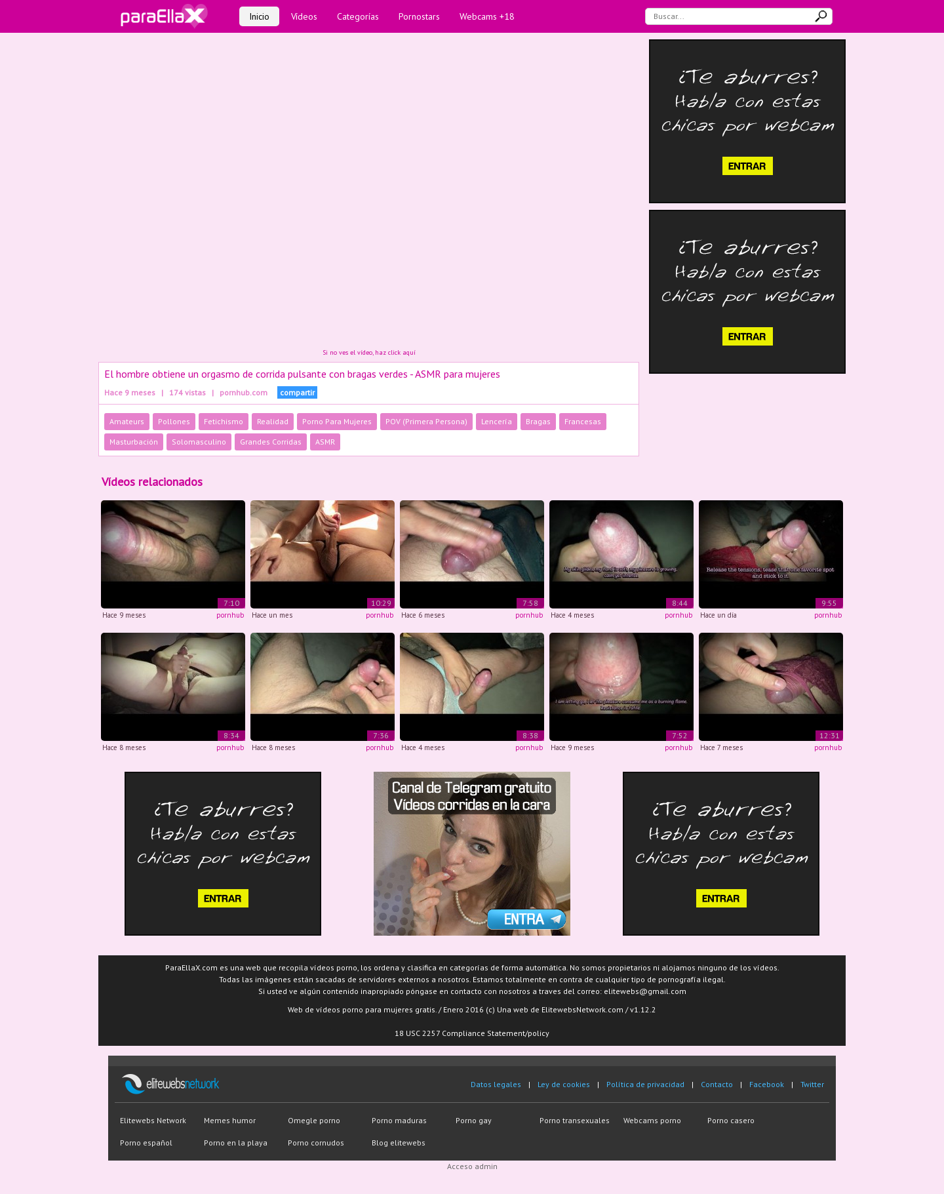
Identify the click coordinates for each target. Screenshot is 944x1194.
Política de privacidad (645, 1084)
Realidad (272, 421)
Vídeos (304, 16)
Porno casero (731, 1120)
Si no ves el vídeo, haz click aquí (369, 352)
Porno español (146, 1142)
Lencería (496, 421)
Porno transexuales (575, 1120)
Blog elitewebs (398, 1142)
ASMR (325, 442)
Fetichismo (223, 421)
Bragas (538, 421)
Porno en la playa (235, 1142)
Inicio (259, 16)
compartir (297, 392)
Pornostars (419, 16)
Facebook (766, 1084)
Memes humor (230, 1120)
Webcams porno (652, 1120)
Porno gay (474, 1120)
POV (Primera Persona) (426, 421)
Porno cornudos (316, 1142)
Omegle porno (314, 1120)
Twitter (812, 1084)
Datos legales (496, 1084)
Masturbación (133, 442)
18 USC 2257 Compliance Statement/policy (472, 1033)
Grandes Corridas (271, 442)
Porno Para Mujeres (337, 421)
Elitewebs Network (153, 1120)
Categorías (358, 16)
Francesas (582, 421)
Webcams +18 (487, 16)
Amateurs (126, 421)
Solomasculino (199, 442)
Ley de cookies (564, 1084)
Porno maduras (399, 1120)
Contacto (717, 1084)
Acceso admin (472, 1166)
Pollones (174, 421)
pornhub (230, 615)
